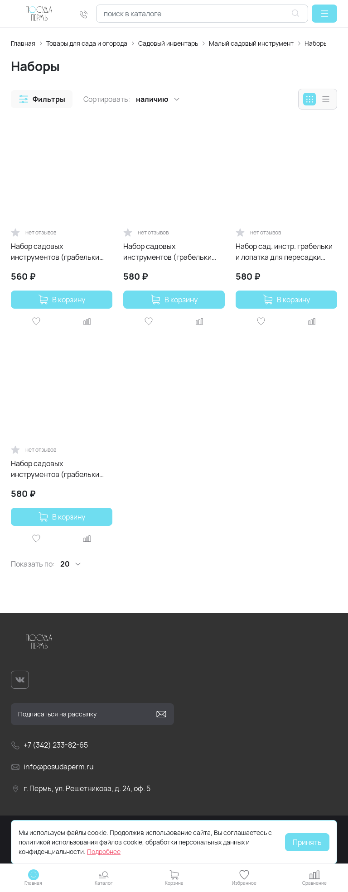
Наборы (316, 43)
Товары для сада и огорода (86, 43)
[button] (324, 14)
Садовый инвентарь (168, 43)
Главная (23, 43)
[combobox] (202, 14)
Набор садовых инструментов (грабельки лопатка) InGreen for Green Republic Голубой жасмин (56, 251)
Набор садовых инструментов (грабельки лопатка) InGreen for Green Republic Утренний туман (56, 469)
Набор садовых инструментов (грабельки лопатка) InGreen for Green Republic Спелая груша (169, 251)
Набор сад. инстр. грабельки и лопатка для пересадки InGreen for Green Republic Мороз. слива (284, 251)
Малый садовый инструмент (251, 43)
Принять (307, 842)
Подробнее (104, 851)
